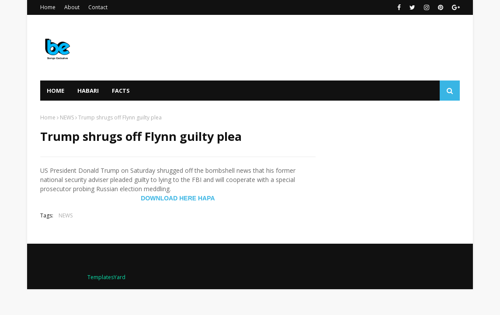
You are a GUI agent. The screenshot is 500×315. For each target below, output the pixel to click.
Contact (98, 7)
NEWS (67, 117)
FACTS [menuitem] (121, 90)
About (72, 7)
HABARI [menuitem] (88, 90)
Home (48, 7)
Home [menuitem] (55, 90)
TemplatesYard (106, 277)
